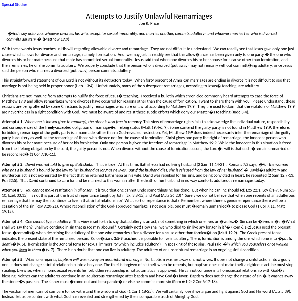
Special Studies (15, 4)
